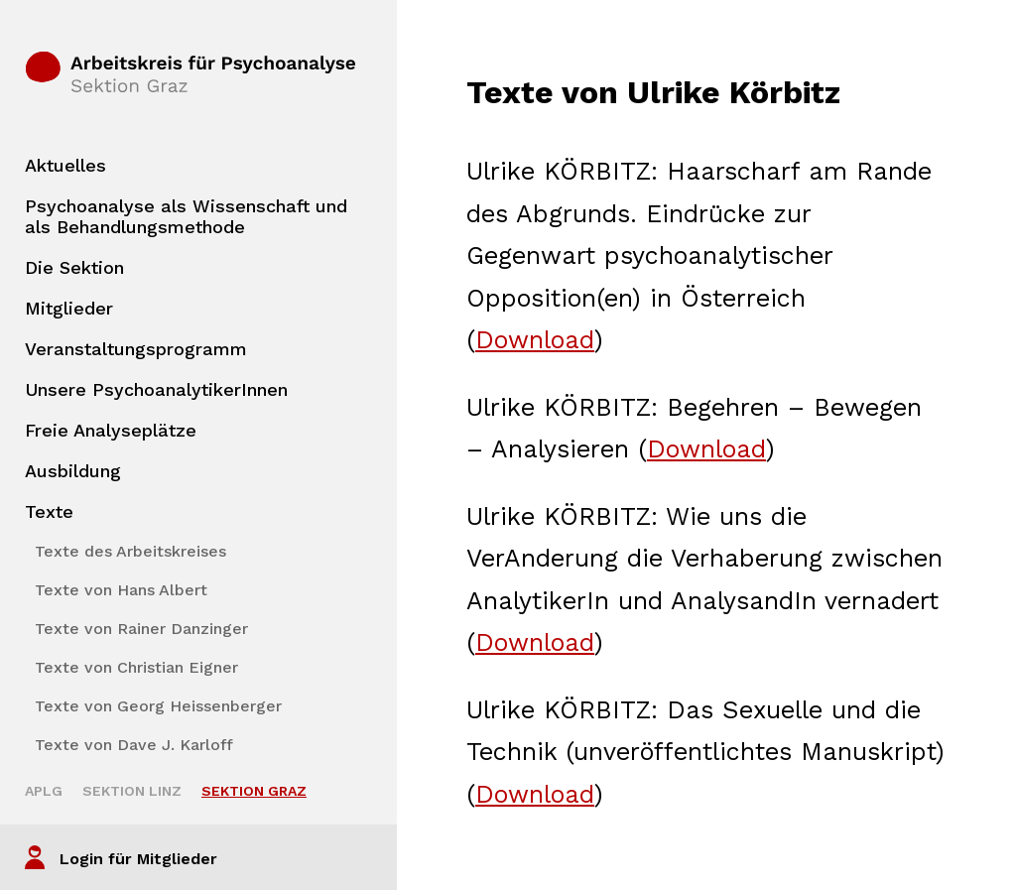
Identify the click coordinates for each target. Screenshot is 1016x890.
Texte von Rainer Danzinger (141, 628)
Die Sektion (74, 267)
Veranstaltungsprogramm (136, 348)
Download (534, 339)
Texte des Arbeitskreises (130, 551)
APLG (44, 791)
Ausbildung (73, 470)
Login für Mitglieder (138, 858)
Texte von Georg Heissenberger (158, 706)
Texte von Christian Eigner (136, 667)
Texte (49, 511)
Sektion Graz (254, 791)
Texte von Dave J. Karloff (134, 744)
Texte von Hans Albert (121, 589)
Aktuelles (65, 165)
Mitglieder (69, 308)
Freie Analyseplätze (110, 430)
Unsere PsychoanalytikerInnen (156, 389)
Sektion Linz (132, 791)
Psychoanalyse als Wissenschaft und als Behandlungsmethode (186, 216)
